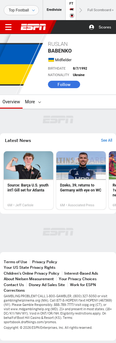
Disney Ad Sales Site (47, 284)
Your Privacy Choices (78, 279)
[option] (28, 180)
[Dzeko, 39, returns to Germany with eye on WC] (81, 180)
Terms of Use (15, 261)
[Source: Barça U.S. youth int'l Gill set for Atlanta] (28, 180)
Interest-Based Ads (81, 273)
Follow (64, 84)
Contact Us (14, 284)
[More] (39, 102)
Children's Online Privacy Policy (31, 273)
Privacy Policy (44, 261)
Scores (105, 27)
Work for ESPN (83, 284)
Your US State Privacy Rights (29, 267)
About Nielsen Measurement (29, 279)
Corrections (14, 290)
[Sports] (21, 10)
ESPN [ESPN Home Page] (33, 27)
